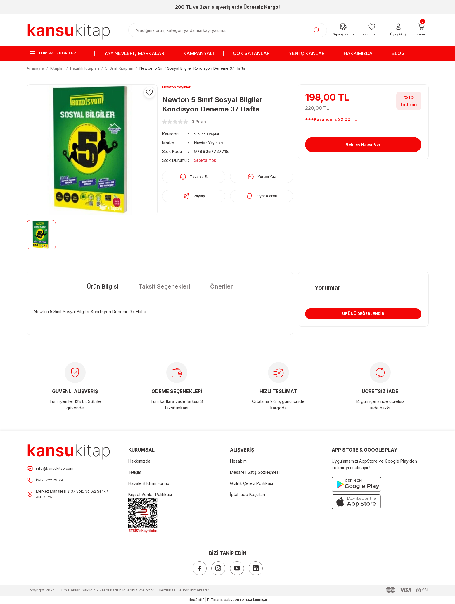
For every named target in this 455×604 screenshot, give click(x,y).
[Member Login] (398, 30)
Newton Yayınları (211, 143)
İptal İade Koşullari (247, 494)
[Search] (227, 30)
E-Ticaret (215, 600)
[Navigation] (58, 53)
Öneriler (221, 286)
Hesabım (238, 461)
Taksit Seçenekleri (164, 286)
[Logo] (69, 30)
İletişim (134, 472)
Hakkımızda (139, 461)
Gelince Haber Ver (363, 144)
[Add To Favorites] (149, 92)
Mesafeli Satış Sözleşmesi (255, 472)
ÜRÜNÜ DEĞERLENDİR (363, 317)
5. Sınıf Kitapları (210, 134)
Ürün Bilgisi (102, 286)
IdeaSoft (196, 599)
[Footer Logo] (69, 450)
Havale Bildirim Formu (148, 483)
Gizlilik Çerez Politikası (251, 483)
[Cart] (421, 30)
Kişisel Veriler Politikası (150, 494)
